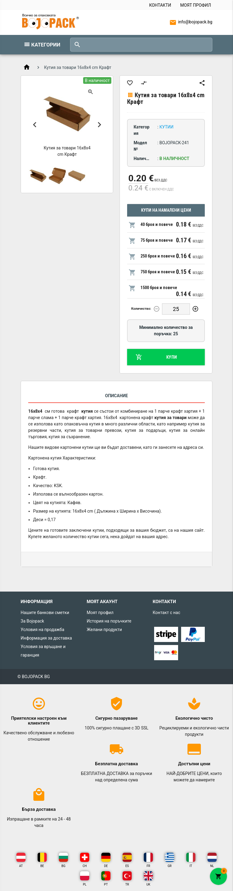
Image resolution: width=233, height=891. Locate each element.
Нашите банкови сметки (45, 612)
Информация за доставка (46, 638)
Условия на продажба (42, 629)
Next (99, 124)
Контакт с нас (166, 612)
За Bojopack (32, 621)
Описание (116, 395)
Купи (156, 357)
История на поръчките (109, 621)
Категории (45, 45)
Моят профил (195, 5)
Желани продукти (104, 629)
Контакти (160, 5)
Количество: (141, 309)
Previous (34, 124)
